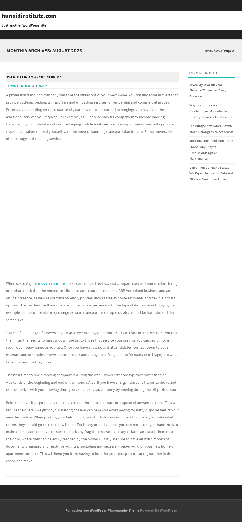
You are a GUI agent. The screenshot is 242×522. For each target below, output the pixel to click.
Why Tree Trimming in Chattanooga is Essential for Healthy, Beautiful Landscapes (210, 111)
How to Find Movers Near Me (34, 77)
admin (43, 86)
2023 (218, 50)
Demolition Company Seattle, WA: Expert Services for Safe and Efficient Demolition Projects (211, 174)
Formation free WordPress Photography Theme (102, 510)
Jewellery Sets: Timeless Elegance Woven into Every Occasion (207, 91)
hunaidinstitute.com (29, 16)
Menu (121, 34)
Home (209, 50)
